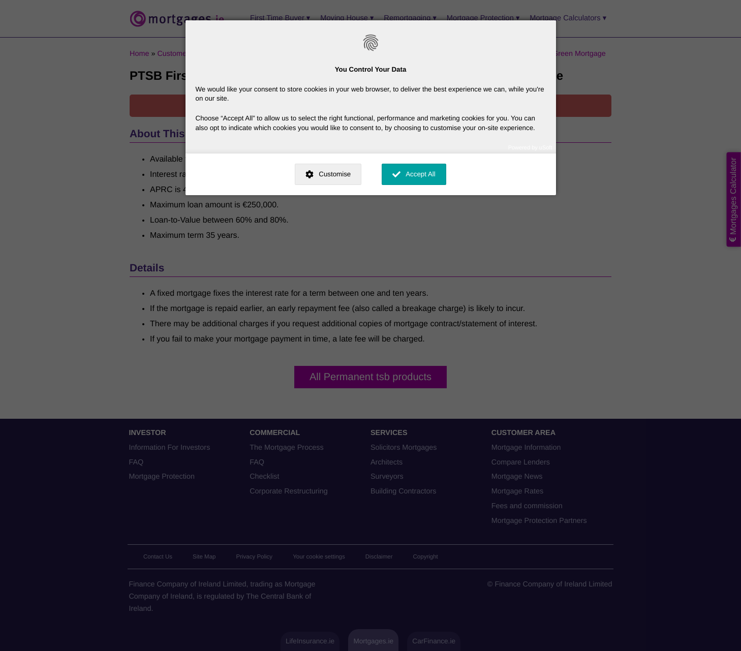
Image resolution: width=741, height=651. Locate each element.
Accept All (421, 174)
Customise (335, 174)
